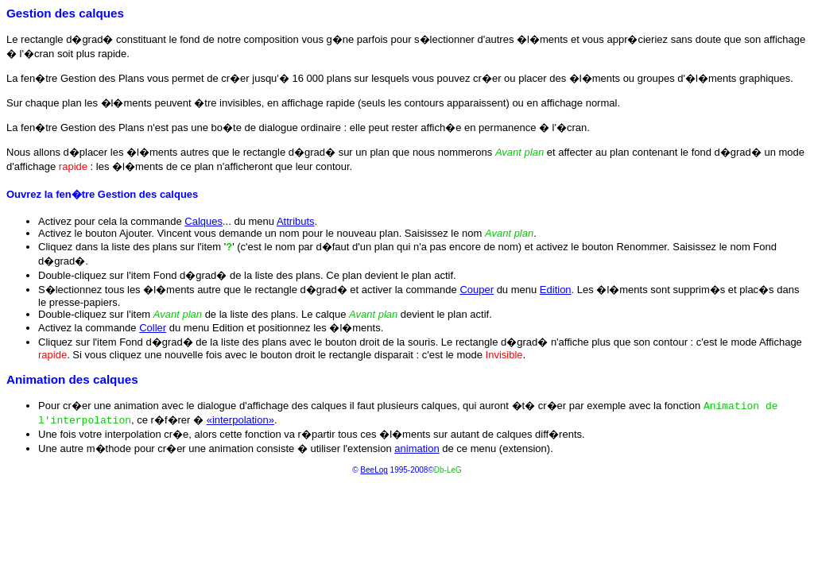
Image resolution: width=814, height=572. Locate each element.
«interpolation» (240, 420)
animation (416, 448)
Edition (556, 290)
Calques (203, 221)
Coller (152, 328)
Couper (476, 290)
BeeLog (373, 470)
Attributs (296, 221)
